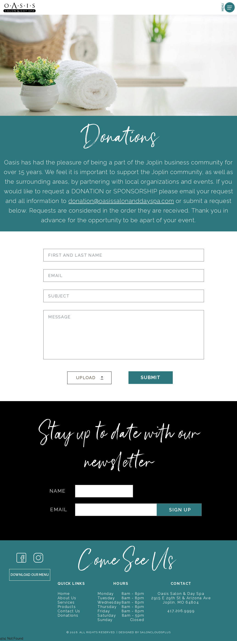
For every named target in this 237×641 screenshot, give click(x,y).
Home (64, 593)
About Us (67, 598)
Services (66, 602)
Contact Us (69, 611)
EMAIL (58, 509)
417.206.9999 (181, 611)
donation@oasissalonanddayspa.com (121, 200)
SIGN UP (180, 510)
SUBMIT (151, 377)
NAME (58, 491)
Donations (68, 615)
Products (67, 607)
